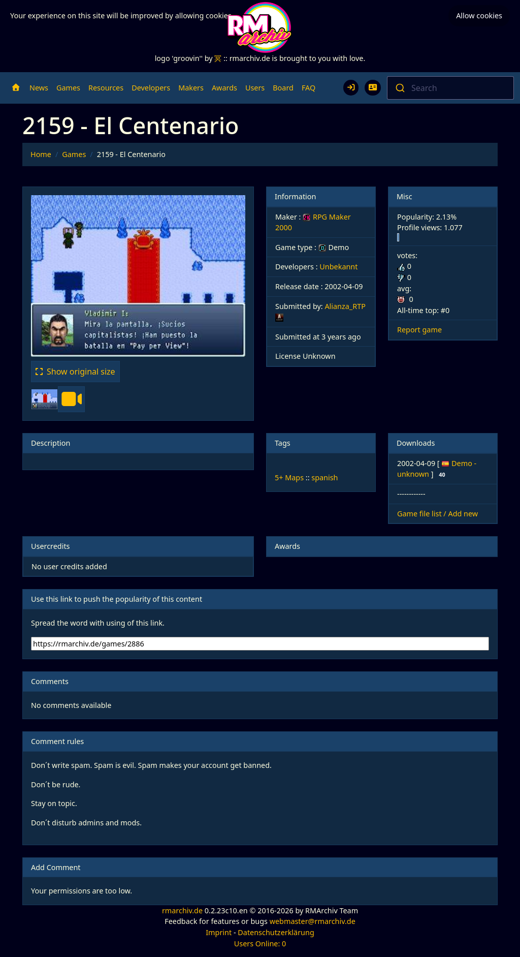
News (38, 87)
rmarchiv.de (182, 910)
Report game (419, 329)
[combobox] (450, 88)
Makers (191, 87)
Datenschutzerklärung (276, 932)
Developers (151, 87)
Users (255, 87)
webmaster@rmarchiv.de (312, 921)
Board (283, 87)
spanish (324, 477)
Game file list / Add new (437, 513)
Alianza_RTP (344, 306)
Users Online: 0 (260, 943)
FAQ (308, 87)
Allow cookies (479, 15)
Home (40, 154)
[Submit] (399, 88)
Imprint (219, 932)
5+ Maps (289, 477)
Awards (224, 87)
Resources (105, 87)
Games (68, 87)
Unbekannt (338, 266)
